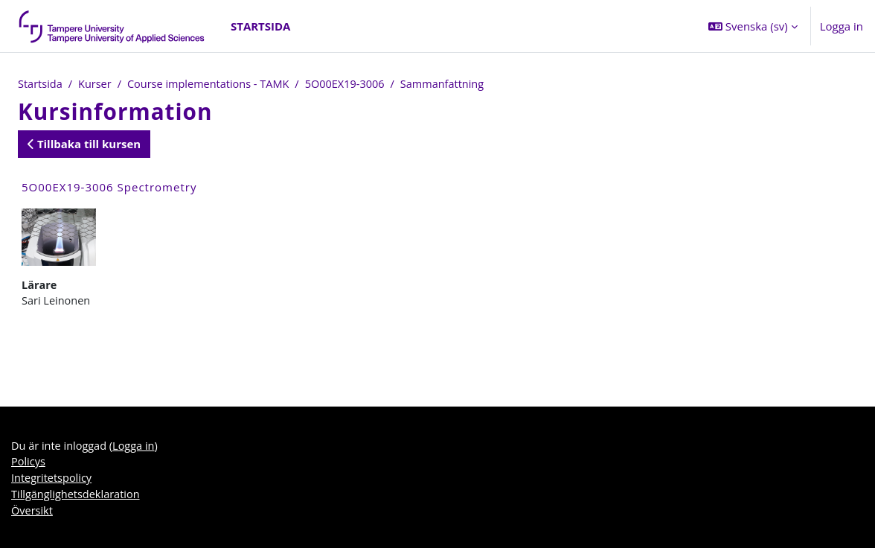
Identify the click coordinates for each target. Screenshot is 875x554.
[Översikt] (112, 26)
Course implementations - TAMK (214, 84)
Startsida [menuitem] (260, 26)
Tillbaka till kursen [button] (84, 144)
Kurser (97, 84)
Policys (28, 465)
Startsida (41, 84)
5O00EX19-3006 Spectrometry (109, 187)
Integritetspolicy (52, 481)
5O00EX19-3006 (354, 84)
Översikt (32, 515)
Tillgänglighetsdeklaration (77, 498)
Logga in (841, 26)
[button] (753, 26)
